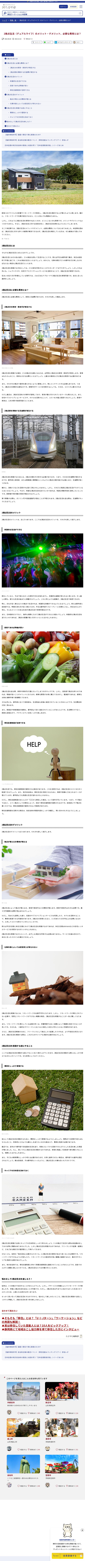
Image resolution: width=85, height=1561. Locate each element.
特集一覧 (13, 20)
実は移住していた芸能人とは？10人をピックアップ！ (38, 1325)
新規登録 (73, 6)
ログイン (63, 6)
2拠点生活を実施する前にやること (20, 108)
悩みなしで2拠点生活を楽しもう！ (20, 121)
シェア (47, 42)
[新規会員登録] (67, 1558)
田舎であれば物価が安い (20, 85)
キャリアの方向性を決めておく (22, 117)
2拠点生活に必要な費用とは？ (18, 63)
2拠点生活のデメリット (16, 94)
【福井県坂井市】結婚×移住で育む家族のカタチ (23, 135)
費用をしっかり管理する (20, 112)
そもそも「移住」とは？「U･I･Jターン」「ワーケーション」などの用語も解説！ (42, 1320)
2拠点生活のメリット (15, 76)
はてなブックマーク (62, 42)
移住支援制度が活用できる (20, 90)
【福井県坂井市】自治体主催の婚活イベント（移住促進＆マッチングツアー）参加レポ (37, 140)
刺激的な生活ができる (19, 81)
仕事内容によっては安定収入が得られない (26, 103)
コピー (76, 42)
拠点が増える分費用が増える (21, 99)
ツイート (36, 42)
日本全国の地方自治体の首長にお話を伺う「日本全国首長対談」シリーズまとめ (34, 145)
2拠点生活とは (12, 59)
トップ (4, 20)
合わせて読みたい (13, 126)
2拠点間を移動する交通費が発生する (24, 72)
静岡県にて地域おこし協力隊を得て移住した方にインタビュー (43, 1329)
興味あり (29, 39)
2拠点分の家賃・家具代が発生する (23, 68)
